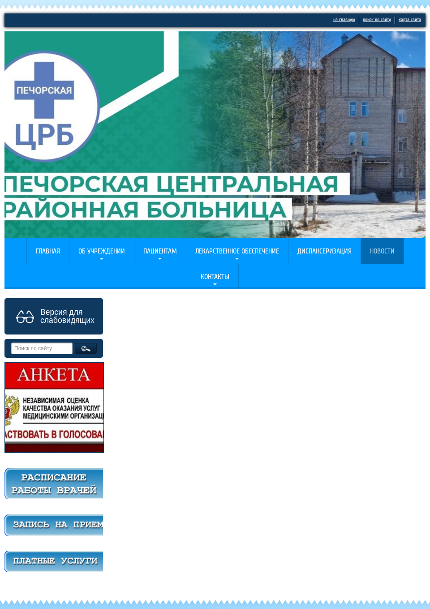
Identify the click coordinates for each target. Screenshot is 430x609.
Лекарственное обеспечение (237, 251)
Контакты (215, 277)
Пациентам (160, 251)
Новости (382, 251)
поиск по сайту (377, 19)
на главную (344, 19)
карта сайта (410, 19)
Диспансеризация (324, 251)
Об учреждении (101, 251)
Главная (48, 251)
